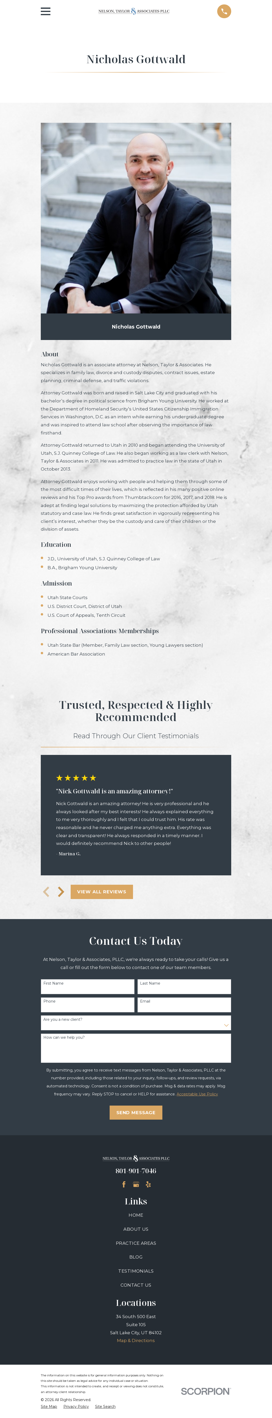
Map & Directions (136, 1340)
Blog (136, 1257)
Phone (49, 1001)
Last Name (150, 983)
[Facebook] (124, 1184)
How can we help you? (64, 1037)
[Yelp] (148, 1184)
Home (136, 1215)
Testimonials (136, 1271)
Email (145, 1001)
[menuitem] (49, 1406)
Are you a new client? (62, 1019)
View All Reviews (101, 891)
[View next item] (61, 892)
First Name (53, 983)
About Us (135, 1229)
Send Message (136, 1112)
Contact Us (136, 1285)
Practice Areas (136, 1243)
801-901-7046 (136, 1170)
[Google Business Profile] (136, 1184)
